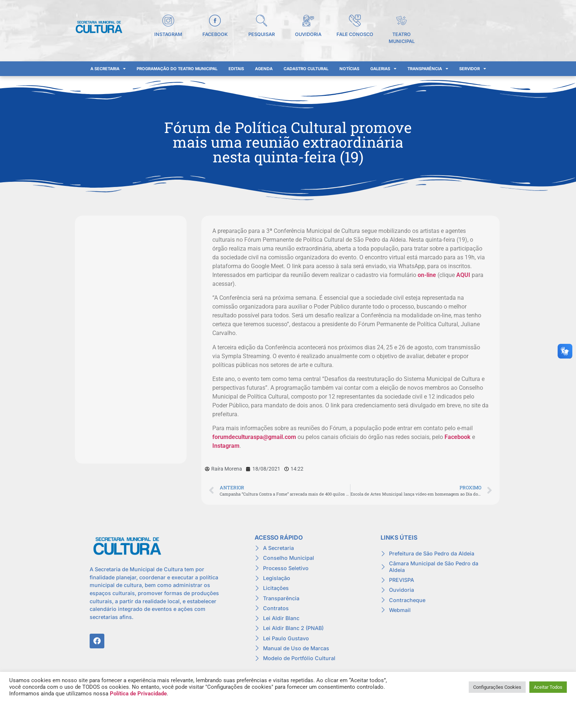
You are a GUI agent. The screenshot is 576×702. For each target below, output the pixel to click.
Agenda (264, 68)
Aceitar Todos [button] (548, 687)
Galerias (383, 68)
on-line (427, 274)
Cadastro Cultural (306, 68)
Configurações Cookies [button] (497, 687)
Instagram (168, 34)
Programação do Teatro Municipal (177, 68)
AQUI (463, 274)
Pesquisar (261, 34)
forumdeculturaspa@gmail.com (254, 436)
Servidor (472, 68)
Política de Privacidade (138, 693)
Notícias (349, 68)
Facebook (215, 34)
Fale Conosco (354, 34)
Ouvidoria (308, 34)
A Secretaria (108, 68)
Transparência (427, 68)
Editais (236, 68)
